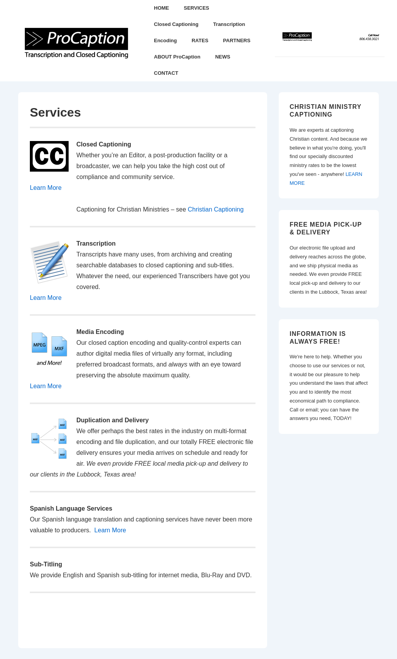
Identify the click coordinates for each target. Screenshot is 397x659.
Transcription (229, 24)
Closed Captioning (176, 24)
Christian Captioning (215, 209)
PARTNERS (236, 40)
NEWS (222, 57)
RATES (200, 40)
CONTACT (166, 73)
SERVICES (196, 8)
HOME (161, 8)
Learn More (46, 187)
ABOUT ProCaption (177, 57)
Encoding (165, 40)
